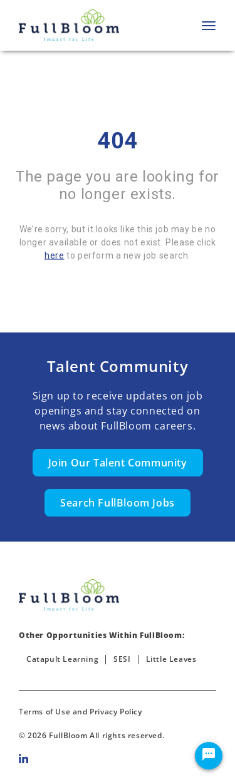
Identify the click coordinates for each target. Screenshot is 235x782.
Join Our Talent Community (117, 463)
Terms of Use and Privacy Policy (80, 711)
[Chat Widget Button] (208, 755)
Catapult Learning (62, 659)
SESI (121, 659)
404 (117, 141)
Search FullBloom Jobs (117, 503)
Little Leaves (171, 659)
